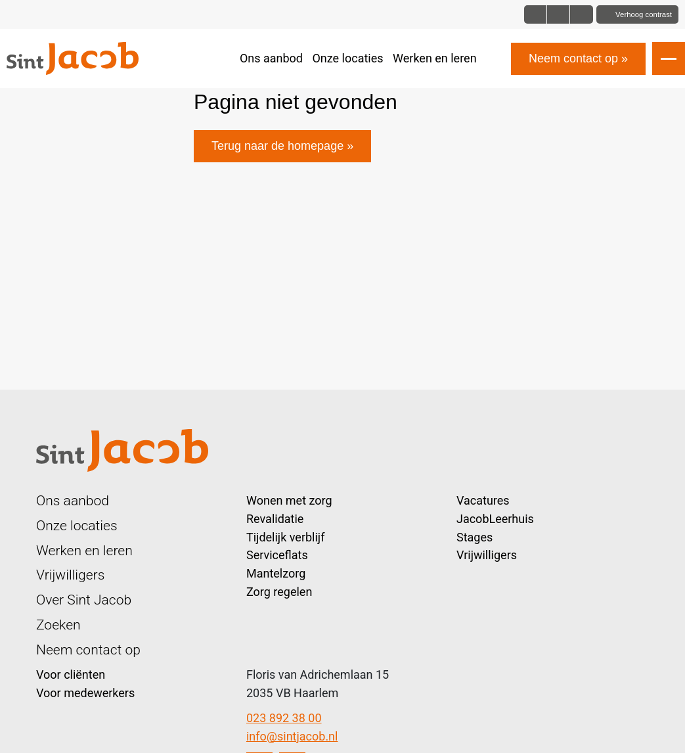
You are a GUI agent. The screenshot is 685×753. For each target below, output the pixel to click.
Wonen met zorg (289, 500)
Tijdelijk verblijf (285, 537)
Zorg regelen (279, 592)
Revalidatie (274, 519)
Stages (474, 537)
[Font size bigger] (581, 14)
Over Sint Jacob (83, 599)
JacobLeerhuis (495, 519)
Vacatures (483, 500)
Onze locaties (347, 58)
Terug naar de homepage (277, 145)
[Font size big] (558, 14)
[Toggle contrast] (637, 14)
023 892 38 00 (284, 718)
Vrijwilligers (70, 574)
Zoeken (58, 624)
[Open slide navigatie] (668, 58)
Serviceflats (277, 555)
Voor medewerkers (85, 693)
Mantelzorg (275, 573)
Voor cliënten (70, 674)
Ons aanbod (271, 58)
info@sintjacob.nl (292, 736)
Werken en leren (435, 58)
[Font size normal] (535, 14)
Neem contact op (573, 58)
